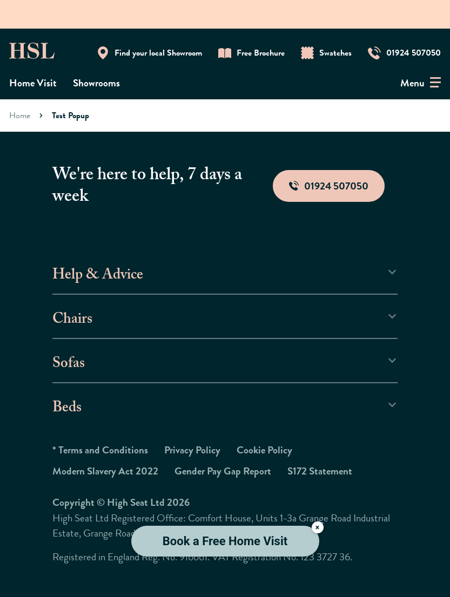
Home (19, 115)
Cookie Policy (264, 450)
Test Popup (70, 115)
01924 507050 (328, 186)
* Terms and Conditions (100, 450)
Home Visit (33, 83)
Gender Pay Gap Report (222, 471)
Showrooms (96, 83)
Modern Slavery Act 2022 (105, 471)
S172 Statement (319, 471)
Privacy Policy (192, 450)
